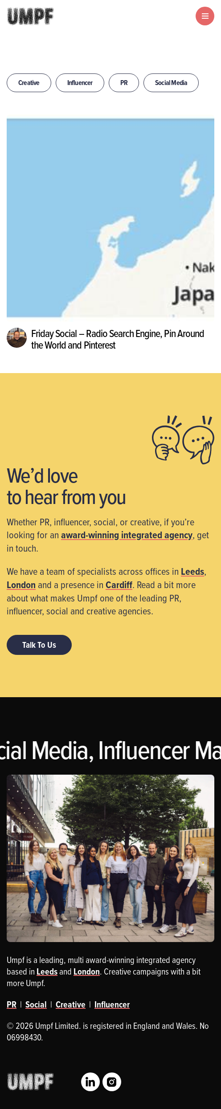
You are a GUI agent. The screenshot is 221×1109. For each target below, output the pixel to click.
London (21, 584)
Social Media (171, 82)
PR (123, 82)
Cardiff (119, 584)
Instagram (111, 1081)
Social (36, 1004)
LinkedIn (90, 1081)
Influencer (80, 82)
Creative (29, 82)
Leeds (192, 571)
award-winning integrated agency (126, 535)
